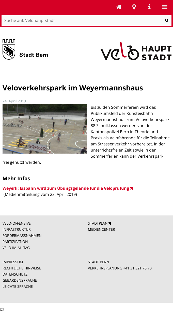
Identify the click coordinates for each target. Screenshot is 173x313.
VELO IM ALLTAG (16, 247)
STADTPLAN (98, 223)
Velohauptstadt (119, 7)
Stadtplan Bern (134, 7)
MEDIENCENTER (101, 229)
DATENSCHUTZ (15, 274)
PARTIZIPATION (15, 241)
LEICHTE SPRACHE (18, 286)
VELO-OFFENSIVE (17, 223)
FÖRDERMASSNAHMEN (22, 235)
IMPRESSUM (13, 262)
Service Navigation (149, 7)
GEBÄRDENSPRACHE (20, 280)
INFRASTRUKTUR (17, 229)
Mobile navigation (164, 7)
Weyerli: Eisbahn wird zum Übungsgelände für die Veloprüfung (66, 188)
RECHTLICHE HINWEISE (22, 268)
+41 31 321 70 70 (137, 268)
